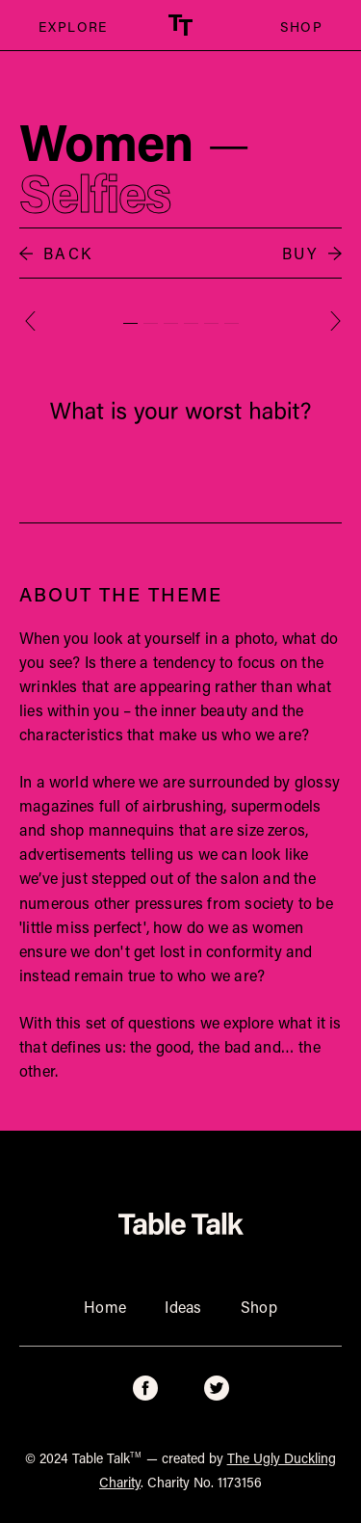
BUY (312, 253)
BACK (56, 253)
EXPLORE (65, 26)
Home (105, 1306)
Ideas (183, 1306)
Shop (259, 1306)
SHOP (301, 26)
